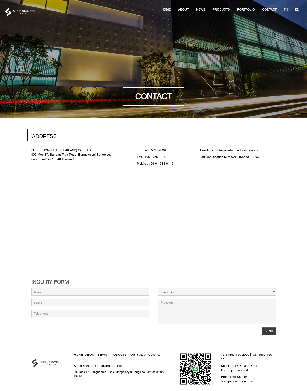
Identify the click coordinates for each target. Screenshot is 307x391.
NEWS (102, 354)
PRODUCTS (117, 354)
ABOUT (90, 354)
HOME (78, 354)
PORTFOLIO (137, 354)
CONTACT (155, 354)
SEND (269, 331)
